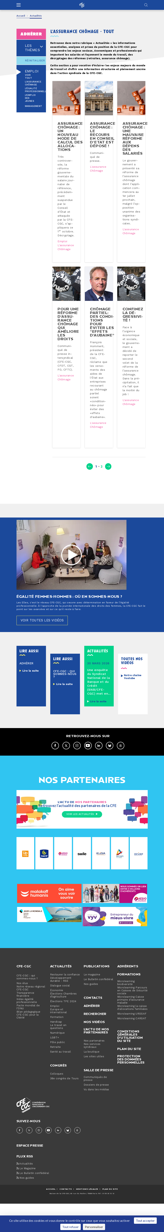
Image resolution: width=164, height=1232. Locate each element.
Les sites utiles (94, 1092)
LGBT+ (54, 1073)
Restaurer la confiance (65, 1010)
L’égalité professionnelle (36, 90)
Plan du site (129, 1084)
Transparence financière (25, 1030)
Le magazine (92, 1010)
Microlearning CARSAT (132, 1054)
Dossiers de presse (96, 1120)
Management (33, 106)
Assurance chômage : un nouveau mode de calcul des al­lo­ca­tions (71, 141)
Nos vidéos (94, 1057)
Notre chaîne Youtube (133, 712)
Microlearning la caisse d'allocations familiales (132, 1043)
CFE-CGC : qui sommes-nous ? (27, 1013)
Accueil (20, 15)
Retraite (55, 1082)
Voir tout (28, 76)
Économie (56, 1026)
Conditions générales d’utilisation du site (130, 1072)
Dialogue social (60, 1021)
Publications (97, 1002)
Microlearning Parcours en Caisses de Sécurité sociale (132, 1026)
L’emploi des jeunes (30, 98)
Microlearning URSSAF (132, 1049)
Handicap (56, 1057)
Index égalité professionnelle (26, 1037)
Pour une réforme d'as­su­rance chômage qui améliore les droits (69, 345)
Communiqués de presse (95, 1114)
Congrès (58, 1101)
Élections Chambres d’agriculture (63, 1031)
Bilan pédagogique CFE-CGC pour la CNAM (28, 1050)
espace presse (29, 1181)
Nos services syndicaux (92, 1081)
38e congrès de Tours (64, 1114)
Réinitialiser (31, 60)
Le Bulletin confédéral (98, 1015)
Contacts (93, 1033)
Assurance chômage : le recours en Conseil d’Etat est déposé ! (103, 139)
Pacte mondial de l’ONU (28, 1043)
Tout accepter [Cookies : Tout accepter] (145, 1220)
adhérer (31, 33)
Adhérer (92, 1041)
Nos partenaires (94, 1076)
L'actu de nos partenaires (96, 1066)
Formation (57, 1053)
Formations (129, 1010)
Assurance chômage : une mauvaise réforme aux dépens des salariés (135, 143)
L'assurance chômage (33, 83)
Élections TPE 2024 (63, 1037)
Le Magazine (26, 1204)
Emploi (31, 71)
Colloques (56, 1109)
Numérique (57, 1068)
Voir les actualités (82, 850)
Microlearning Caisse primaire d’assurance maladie (131, 1035)
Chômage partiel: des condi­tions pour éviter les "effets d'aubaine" (103, 344)
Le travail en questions (58, 1063)
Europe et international (58, 1047)
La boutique (91, 1087)
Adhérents (127, 1002)
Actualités (61, 1002)
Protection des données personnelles (131, 1095)
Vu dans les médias (96, 1125)
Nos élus (22, 1019)
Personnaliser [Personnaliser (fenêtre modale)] (94, 1227)
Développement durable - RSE (60, 1015)
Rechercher (95, 1049)
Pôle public (57, 1078)
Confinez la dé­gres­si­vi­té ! (133, 336)
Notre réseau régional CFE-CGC (30, 1024)
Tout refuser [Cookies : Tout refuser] (70, 1227)
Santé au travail (60, 1087)
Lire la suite (30, 706)
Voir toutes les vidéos (44, 655)
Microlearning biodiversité (126, 1019)
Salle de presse (99, 1105)
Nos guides (91, 1020)
